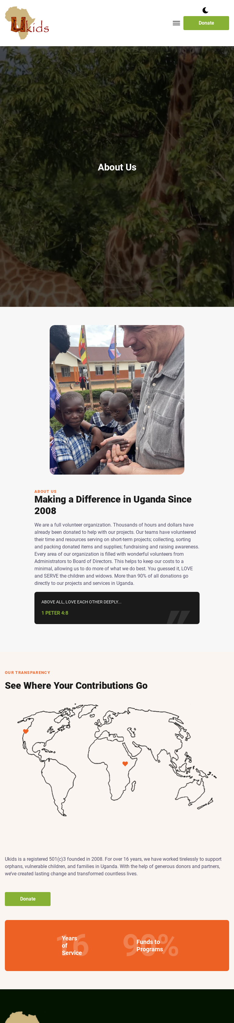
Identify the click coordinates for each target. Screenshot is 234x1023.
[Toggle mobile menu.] (176, 23)
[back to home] (27, 23)
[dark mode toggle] (205, 10)
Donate (206, 23)
